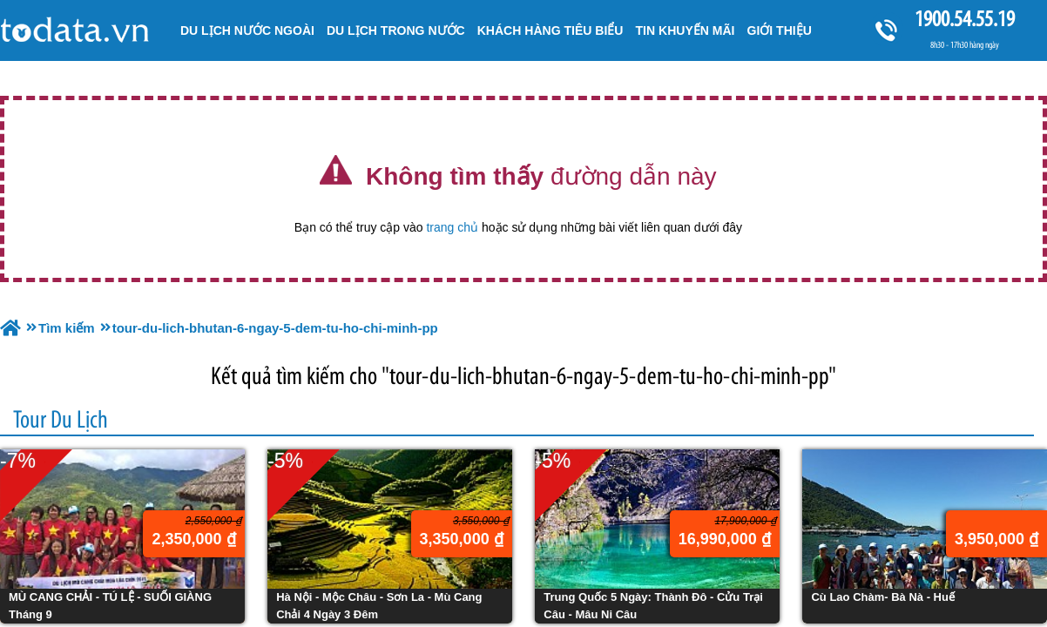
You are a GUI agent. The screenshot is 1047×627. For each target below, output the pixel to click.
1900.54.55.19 (964, 18)
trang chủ (452, 227)
